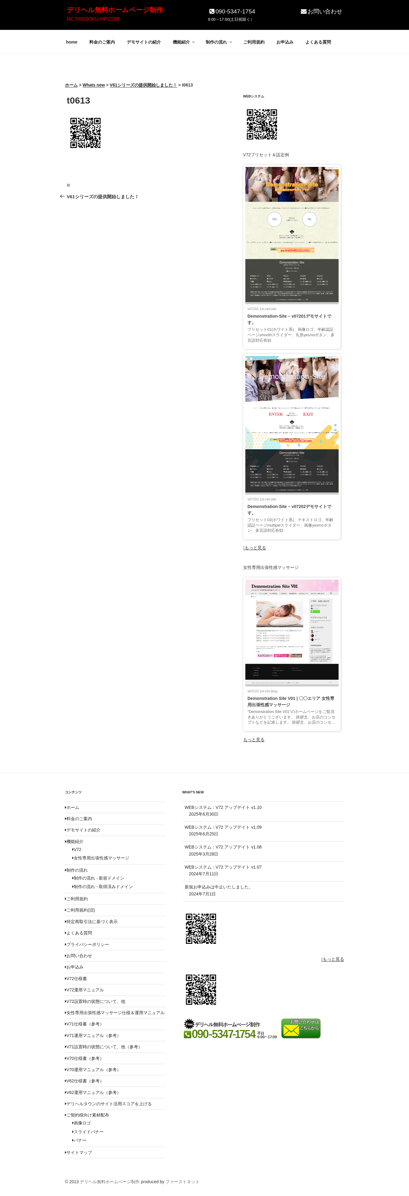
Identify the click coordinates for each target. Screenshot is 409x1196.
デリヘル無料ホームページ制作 (115, 10)
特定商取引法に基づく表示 (91, 921)
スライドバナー (88, 1131)
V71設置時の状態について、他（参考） (103, 1046)
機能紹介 (184, 42)
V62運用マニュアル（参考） (93, 1092)
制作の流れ (219, 42)
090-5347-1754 (231, 11)
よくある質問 (318, 42)
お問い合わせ (321, 11)
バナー (79, 1140)
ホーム (72, 807)
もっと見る (254, 547)
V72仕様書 (76, 978)
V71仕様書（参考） (84, 1023)
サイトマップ (78, 1152)
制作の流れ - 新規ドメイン (98, 878)
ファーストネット (182, 1181)
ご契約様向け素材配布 (87, 1115)
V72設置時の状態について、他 (95, 1001)
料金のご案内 (102, 42)
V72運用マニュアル (84, 989)
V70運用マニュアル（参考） (93, 1069)
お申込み (284, 42)
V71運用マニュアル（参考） (93, 1035)
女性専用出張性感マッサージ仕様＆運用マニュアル (115, 1012)
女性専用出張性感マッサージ (100, 858)
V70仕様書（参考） (84, 1058)
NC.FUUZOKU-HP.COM (93, 19)
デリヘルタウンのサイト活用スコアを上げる (108, 1103)
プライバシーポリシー (87, 944)
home (71, 42)
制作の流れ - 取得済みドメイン (102, 886)
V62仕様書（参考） (84, 1080)
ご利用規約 (254, 42)
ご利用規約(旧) (80, 910)
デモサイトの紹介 (144, 42)
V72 (76, 849)
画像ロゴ (81, 1122)
